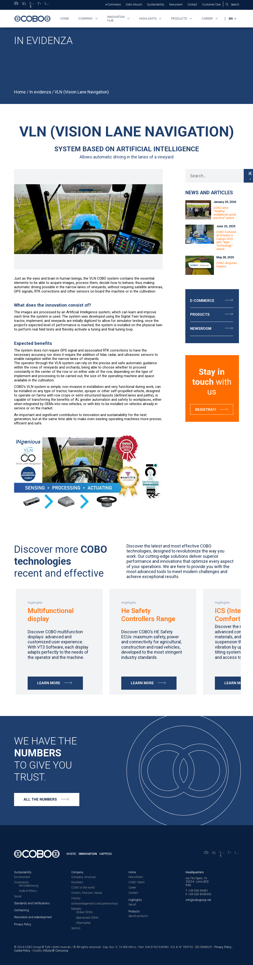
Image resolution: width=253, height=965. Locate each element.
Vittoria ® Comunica (55, 950)
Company (85, 18)
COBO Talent (136, 882)
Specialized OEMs (87, 917)
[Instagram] (47, 4)
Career (207, 18)
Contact (192, 4)
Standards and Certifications (32, 903)
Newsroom (176, 4)
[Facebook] (16, 4)
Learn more (48, 683)
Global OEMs (84, 912)
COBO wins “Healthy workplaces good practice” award (224, 213)
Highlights (148, 18)
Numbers (77, 882)
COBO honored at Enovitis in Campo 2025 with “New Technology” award (226, 240)
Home (64, 18)
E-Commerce (202, 301)
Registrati (205, 409)
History (76, 898)
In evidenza (40, 91)
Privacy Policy (22, 924)
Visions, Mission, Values (86, 893)
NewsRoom (135, 876)
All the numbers (40, 799)
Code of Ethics (28, 891)
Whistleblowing (28, 885)
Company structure (83, 876)
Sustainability (155, 4)
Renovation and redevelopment (33, 917)
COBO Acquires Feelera (226, 264)
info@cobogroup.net (198, 899)
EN (231, 18)
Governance (21, 882)
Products (179, 18)
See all (132, 904)
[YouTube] (32, 4)
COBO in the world (83, 887)
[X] (39, 4)
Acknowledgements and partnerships (94, 903)
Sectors (76, 928)
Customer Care (211, 4)
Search (235, 4)
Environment (22, 876)
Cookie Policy (22, 950)
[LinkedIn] (24, 4)
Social (17, 896)
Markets (76, 908)
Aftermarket (83, 922)
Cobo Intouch (134, 4)
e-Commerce (113, 4)
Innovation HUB (116, 18)
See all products (138, 916)
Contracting (21, 910)
